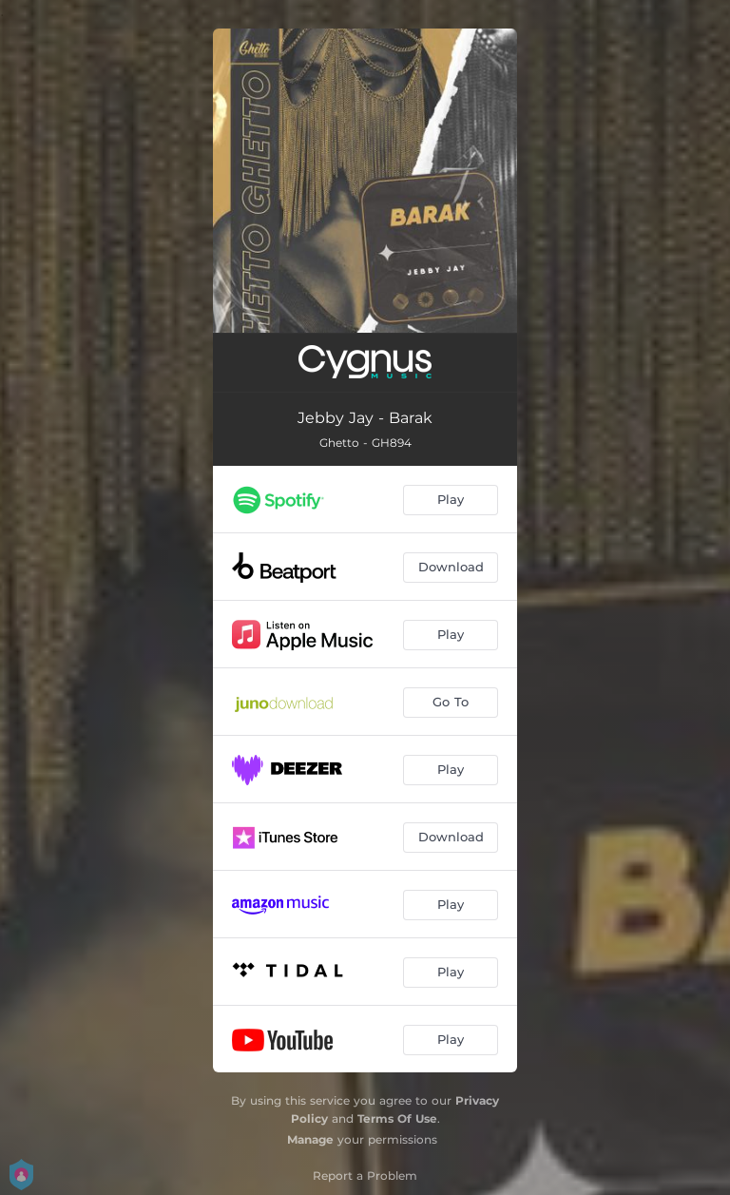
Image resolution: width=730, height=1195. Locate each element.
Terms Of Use (397, 1118)
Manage (310, 1139)
